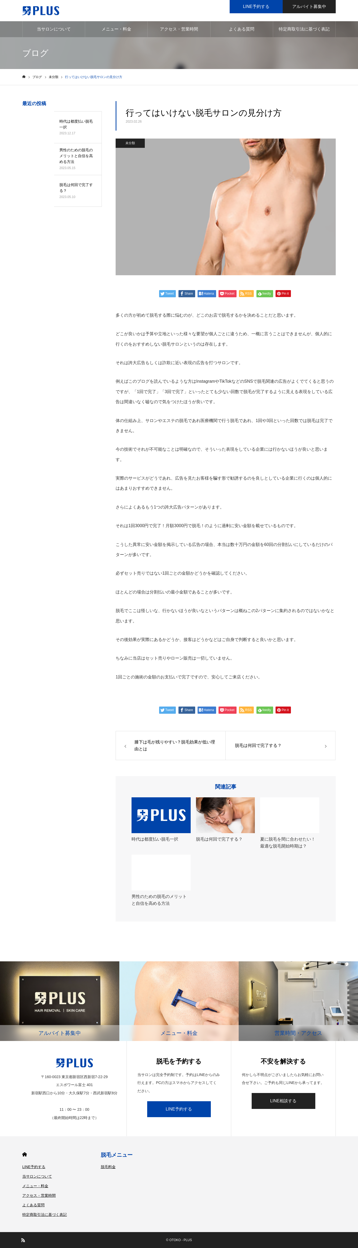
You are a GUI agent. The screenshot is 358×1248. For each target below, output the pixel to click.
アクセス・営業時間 (179, 29)
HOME (24, 1154)
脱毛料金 (108, 1167)
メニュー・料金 (116, 29)
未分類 (130, 143)
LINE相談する (283, 1101)
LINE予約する (179, 1109)
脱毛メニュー (117, 1155)
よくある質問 (241, 29)
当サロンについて (54, 29)
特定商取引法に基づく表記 (304, 29)
